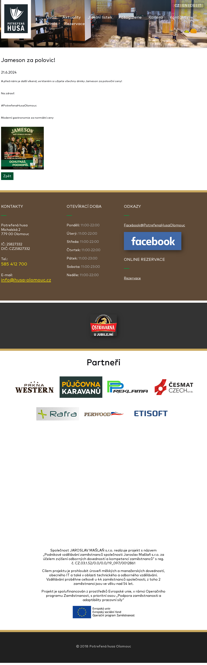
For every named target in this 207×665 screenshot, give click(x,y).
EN (184, 5)
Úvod (51, 17)
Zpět (7, 176)
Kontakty (179, 17)
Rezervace (74, 24)
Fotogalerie (130, 17)
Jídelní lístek (100, 17)
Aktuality (71, 17)
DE (192, 5)
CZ (177, 5)
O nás (51, 24)
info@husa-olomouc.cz (26, 280)
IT (199, 5)
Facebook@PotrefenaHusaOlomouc (154, 225)
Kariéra (155, 17)
